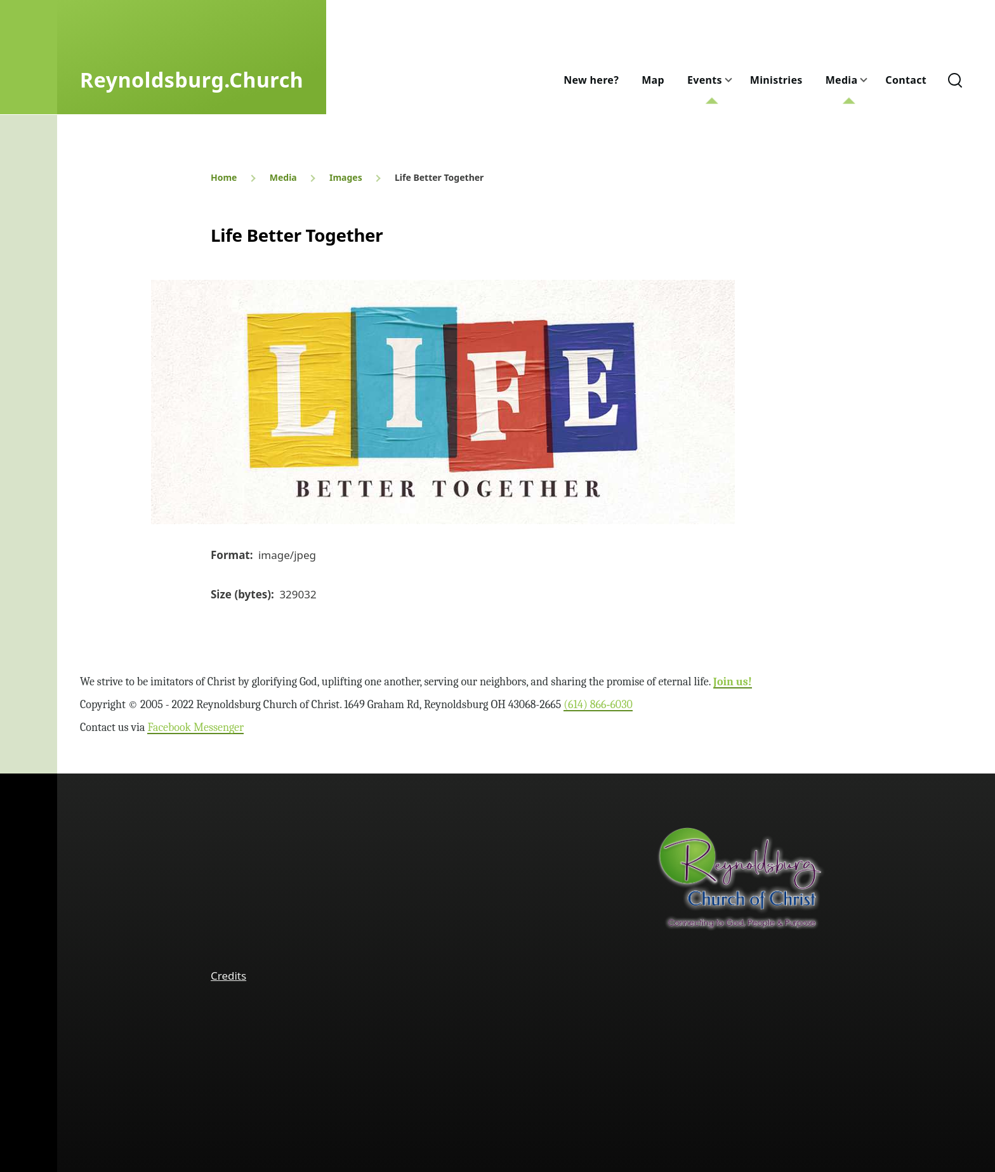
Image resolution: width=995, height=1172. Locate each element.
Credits (228, 975)
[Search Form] (955, 80)
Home (224, 177)
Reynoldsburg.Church (191, 79)
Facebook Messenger (195, 727)
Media (283, 177)
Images (345, 177)
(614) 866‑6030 (598, 704)
